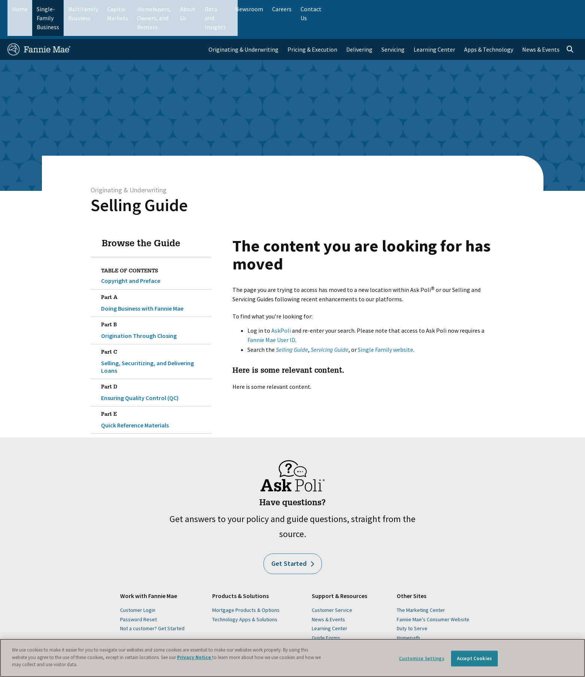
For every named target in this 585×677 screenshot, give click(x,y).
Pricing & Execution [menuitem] (312, 28)
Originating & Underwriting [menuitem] (243, 28)
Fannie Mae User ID (271, 319)
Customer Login (137, 589)
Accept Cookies (474, 658)
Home (20, 9)
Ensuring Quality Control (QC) (154, 370)
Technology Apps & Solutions (244, 598)
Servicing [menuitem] (393, 28)
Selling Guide (139, 184)
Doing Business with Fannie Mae (154, 280)
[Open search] (570, 28)
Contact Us (557, 9)
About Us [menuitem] (402, 9)
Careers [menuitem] (524, 9)
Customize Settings (421, 658)
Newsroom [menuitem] (492, 9)
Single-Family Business (66, 9)
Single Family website (385, 328)
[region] (292, 658)
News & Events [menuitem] (541, 28)
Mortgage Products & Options (246, 589)
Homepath (408, 616)
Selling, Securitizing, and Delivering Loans (154, 339)
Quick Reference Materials (154, 397)
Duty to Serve (412, 607)
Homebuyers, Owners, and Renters (261, 9)
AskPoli (281, 309)
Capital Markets (187, 9)
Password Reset (138, 598)
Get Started (292, 543)
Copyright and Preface (130, 259)
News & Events (328, 598)
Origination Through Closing (154, 308)
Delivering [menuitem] (359, 28)
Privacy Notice (194, 657)
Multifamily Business (131, 9)
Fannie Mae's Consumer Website (433, 598)
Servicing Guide (329, 328)
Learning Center (329, 607)
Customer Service (332, 589)
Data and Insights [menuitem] (446, 9)
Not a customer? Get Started (152, 607)
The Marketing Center (421, 589)
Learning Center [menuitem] (434, 28)
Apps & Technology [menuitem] (488, 28)
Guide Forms (326, 616)
